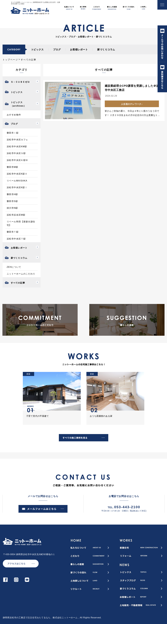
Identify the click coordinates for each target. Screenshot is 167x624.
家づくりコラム (106, 49)
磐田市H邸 (12, 194)
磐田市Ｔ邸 (13, 232)
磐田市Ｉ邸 (13, 133)
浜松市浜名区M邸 (16, 215)
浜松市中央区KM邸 (17, 146)
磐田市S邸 (12, 201)
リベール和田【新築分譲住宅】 (21, 223)
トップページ (10, 59)
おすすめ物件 (14, 115)
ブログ (57, 49)
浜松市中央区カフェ (17, 139)
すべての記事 (18, 283)
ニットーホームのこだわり (21, 274)
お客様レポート (79, 49)
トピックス (37, 49)
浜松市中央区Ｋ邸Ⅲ (17, 160)
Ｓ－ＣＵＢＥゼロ (20, 82)
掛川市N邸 (12, 208)
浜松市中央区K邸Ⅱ (17, 174)
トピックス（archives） (18, 104)
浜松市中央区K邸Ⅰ (17, 187)
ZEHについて (14, 267)
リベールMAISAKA (17, 181)
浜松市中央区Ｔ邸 (16, 239)
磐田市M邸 (12, 167)
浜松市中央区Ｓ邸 (16, 153)
